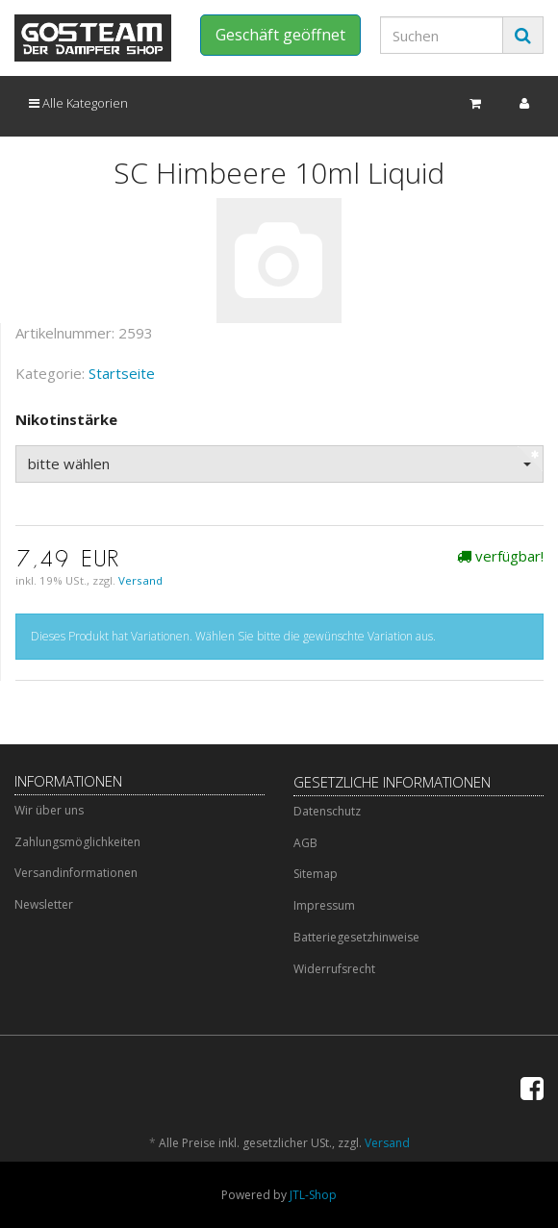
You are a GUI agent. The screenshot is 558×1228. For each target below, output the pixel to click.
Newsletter (43, 904)
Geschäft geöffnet (280, 34)
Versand (140, 580)
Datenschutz (327, 811)
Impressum (324, 905)
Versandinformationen (76, 873)
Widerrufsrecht (334, 969)
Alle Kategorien (78, 103)
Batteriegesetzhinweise (356, 937)
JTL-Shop (313, 1195)
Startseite (122, 373)
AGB (305, 843)
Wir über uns (49, 810)
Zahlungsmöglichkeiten (77, 842)
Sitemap (315, 873)
